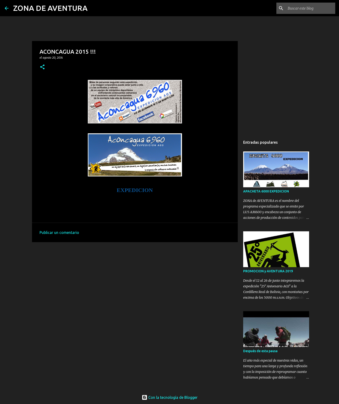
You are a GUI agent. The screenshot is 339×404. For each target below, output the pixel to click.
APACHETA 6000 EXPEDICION (266, 191)
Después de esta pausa (260, 351)
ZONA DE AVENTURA (50, 8)
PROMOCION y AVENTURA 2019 (268, 271)
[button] (42, 67)
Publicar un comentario (59, 232)
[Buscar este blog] (310, 8)
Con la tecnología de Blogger (170, 397)
